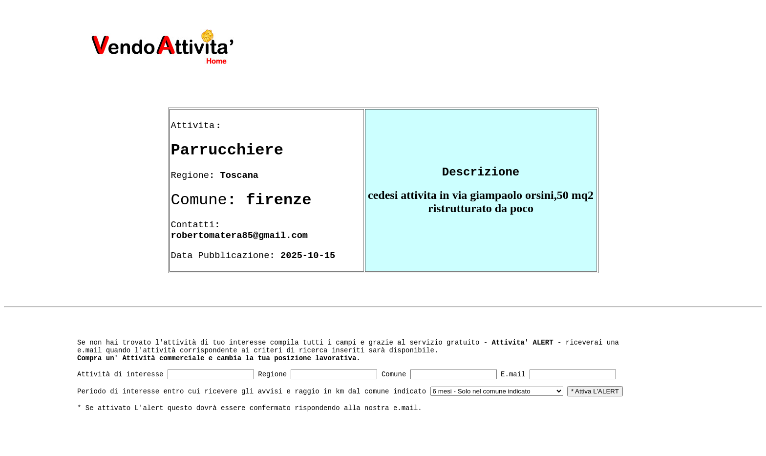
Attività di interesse (120, 374)
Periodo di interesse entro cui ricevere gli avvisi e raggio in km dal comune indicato (251, 391)
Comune (394, 374)
